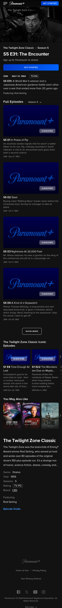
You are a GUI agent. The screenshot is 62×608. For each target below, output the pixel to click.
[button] (5, 4)
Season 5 (43, 48)
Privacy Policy (39, 571)
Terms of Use (22, 571)
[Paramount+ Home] (31, 561)
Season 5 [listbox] (33, 102)
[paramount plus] (17, 3)
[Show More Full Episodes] (32, 331)
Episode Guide (12, 509)
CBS (14, 490)
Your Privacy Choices (31, 579)
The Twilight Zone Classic (22, 10)
